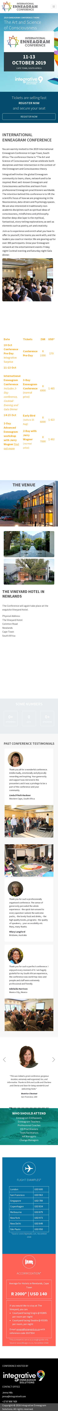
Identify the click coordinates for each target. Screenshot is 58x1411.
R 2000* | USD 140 (29, 1294)
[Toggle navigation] (53, 7)
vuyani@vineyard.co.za (28, 1329)
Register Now (29, 116)
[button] (4, 1074)
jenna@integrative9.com (14, 1396)
